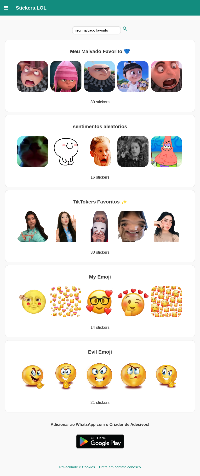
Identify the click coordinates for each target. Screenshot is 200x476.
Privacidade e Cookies (77, 467)
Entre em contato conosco (120, 467)
